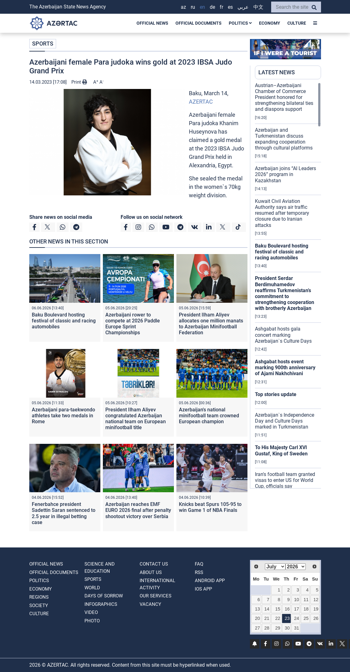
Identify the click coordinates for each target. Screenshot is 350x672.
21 (266, 618)
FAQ (199, 564)
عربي (243, 7)
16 (287, 608)
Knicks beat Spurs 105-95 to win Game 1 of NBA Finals (210, 507)
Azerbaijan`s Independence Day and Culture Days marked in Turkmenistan (284, 421)
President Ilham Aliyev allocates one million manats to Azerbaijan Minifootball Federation (211, 324)
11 (306, 599)
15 (277, 608)
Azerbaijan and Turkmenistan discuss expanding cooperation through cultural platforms (284, 139)
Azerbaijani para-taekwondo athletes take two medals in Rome (63, 415)
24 (296, 618)
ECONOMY (269, 23)
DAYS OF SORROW (103, 596)
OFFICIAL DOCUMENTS (198, 23)
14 (266, 608)
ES (230, 7)
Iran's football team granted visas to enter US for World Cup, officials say (285, 480)
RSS (199, 572)
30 (287, 627)
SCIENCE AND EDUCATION (99, 567)
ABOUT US (151, 572)
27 (257, 627)
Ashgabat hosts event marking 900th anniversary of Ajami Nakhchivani (285, 367)
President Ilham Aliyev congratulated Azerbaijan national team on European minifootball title (135, 419)
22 (277, 618)
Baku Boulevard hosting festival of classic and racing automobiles (64, 321)
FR (221, 7)
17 (296, 608)
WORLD (92, 588)
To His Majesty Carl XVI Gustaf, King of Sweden (281, 450)
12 (315, 599)
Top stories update (275, 394)
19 (315, 608)
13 (257, 608)
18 (306, 608)
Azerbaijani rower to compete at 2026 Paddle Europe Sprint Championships (132, 324)
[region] (288, 285)
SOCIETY (38, 605)
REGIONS (39, 597)
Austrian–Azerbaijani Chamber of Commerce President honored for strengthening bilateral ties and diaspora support (284, 97)
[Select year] (295, 566)
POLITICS (240, 23)
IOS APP (203, 589)
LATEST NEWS (276, 72)
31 (296, 627)
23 (287, 618)
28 (266, 627)
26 (315, 618)
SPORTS (42, 43)
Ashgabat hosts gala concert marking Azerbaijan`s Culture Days (283, 335)
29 (277, 627)
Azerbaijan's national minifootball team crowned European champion (209, 415)
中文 (258, 7)
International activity (157, 584)
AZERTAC (201, 101)
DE (212, 7)
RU (193, 7)
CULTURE (296, 23)
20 (257, 618)
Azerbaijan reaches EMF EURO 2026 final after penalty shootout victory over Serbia (138, 510)
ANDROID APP (210, 580)
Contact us (154, 564)
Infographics (100, 604)
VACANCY (150, 604)
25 (306, 618)
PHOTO (92, 621)
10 (296, 599)
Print (79, 82)
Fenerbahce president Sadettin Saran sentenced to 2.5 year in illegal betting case (63, 513)
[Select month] (275, 566)
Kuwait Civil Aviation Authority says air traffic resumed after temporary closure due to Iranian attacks (282, 213)
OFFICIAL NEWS (152, 23)
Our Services (155, 596)
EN (202, 7)
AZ (183, 7)
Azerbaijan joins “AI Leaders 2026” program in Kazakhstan (285, 174)
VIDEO (91, 612)
